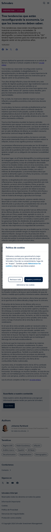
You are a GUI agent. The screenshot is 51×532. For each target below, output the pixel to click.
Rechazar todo (15, 279)
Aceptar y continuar (33, 279)
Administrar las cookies (26, 285)
